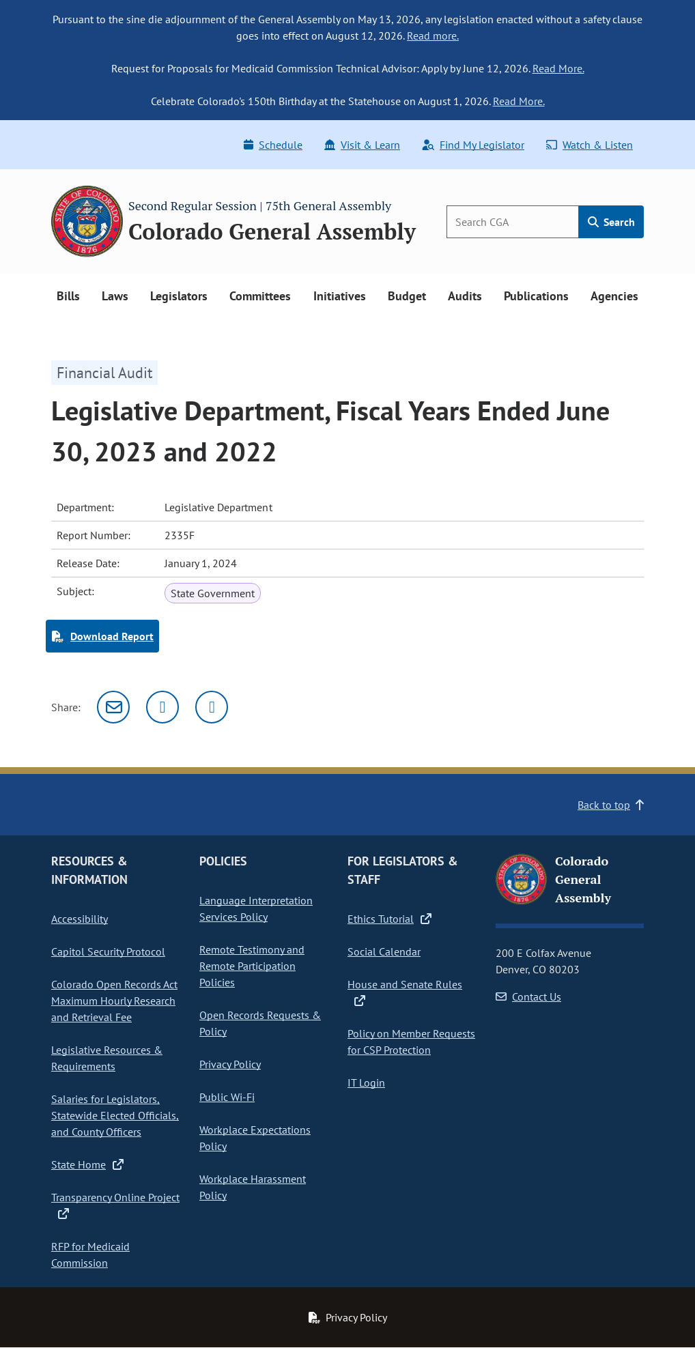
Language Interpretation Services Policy (256, 908)
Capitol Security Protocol (108, 951)
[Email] (113, 707)
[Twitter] (162, 707)
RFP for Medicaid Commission (90, 1254)
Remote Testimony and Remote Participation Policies (251, 966)
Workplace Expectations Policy (255, 1138)
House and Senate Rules (405, 992)
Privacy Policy (230, 1064)
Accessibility (79, 919)
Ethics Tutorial (389, 919)
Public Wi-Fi (227, 1097)
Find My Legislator (473, 145)
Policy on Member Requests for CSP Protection (411, 1042)
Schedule (273, 145)
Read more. (433, 35)
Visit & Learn (362, 145)
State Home (87, 1164)
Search (611, 222)
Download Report (102, 636)
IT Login (366, 1082)
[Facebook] (211, 707)
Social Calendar (384, 951)
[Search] (512, 221)
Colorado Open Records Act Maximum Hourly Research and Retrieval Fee (114, 1000)
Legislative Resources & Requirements (106, 1058)
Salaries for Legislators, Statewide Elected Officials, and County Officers (115, 1115)
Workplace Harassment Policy (252, 1187)
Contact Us (528, 996)
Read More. (558, 68)
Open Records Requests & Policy (260, 1023)
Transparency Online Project (115, 1205)
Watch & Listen (589, 145)
